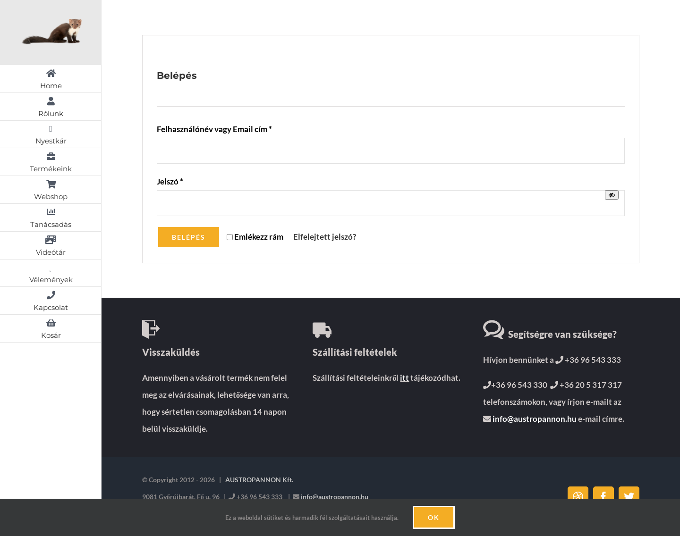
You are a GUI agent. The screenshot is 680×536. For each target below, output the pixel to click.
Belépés (188, 237)
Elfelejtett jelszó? (324, 237)
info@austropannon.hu (534, 419)
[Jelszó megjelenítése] (612, 195)
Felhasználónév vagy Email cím (214, 129)
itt (404, 378)
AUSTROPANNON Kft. (258, 480)
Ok (434, 517)
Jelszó (170, 181)
